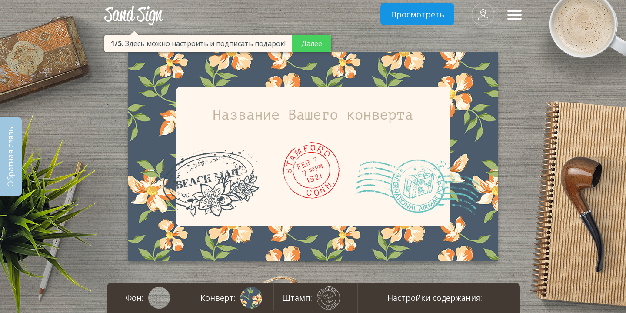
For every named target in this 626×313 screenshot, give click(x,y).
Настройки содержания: (434, 298)
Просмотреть (417, 14)
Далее (311, 43)
